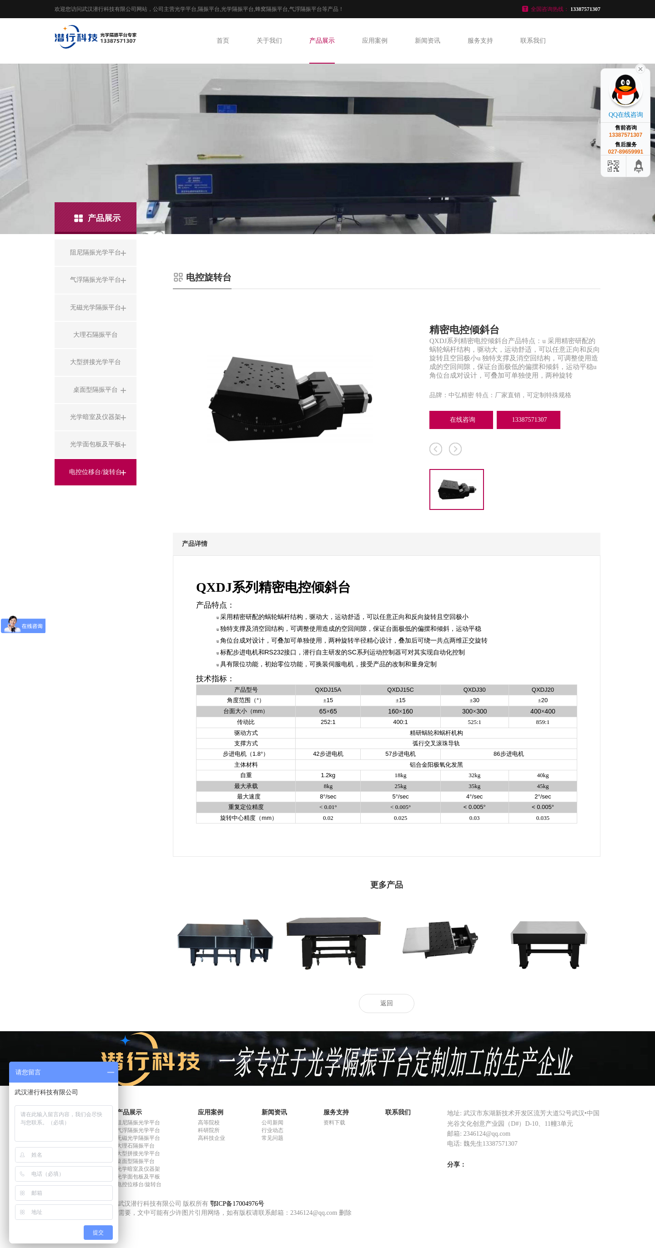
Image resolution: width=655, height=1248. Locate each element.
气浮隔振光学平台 (138, 1130)
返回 (386, 1003)
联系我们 (533, 40)
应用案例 (375, 40)
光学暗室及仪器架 (138, 1169)
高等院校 (209, 1122)
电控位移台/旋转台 (138, 1184)
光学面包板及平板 (138, 1176)
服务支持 (480, 40)
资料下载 (334, 1122)
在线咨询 (462, 419)
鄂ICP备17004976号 (237, 1203)
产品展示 (322, 40)
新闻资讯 (427, 40)
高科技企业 (211, 1138)
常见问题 (272, 1138)
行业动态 (272, 1130)
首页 (223, 40)
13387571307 (529, 419)
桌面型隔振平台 (135, 1161)
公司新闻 (272, 1122)
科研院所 (209, 1130)
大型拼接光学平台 (138, 1153)
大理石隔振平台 (135, 1146)
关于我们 (269, 40)
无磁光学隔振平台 (138, 1138)
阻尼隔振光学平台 (138, 1122)
